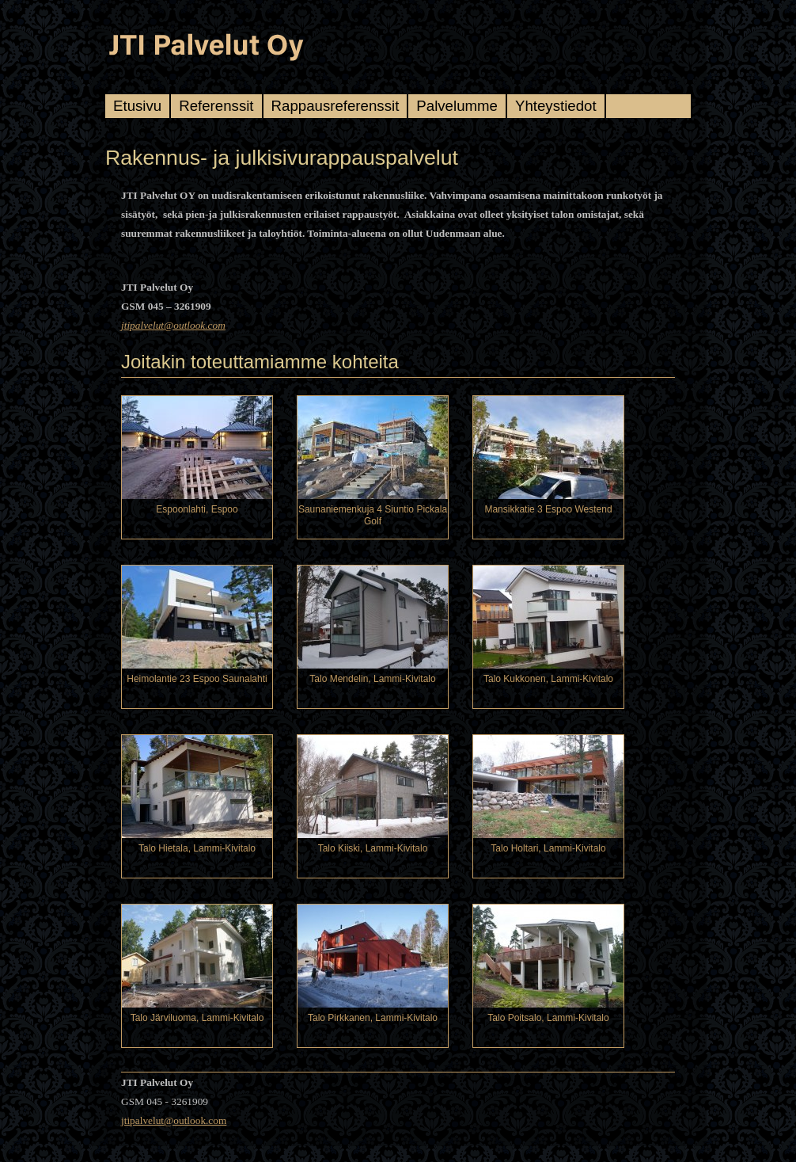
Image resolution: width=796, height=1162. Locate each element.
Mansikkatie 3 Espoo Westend (548, 509)
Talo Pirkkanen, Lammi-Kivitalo (373, 1017)
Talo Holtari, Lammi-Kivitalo (548, 848)
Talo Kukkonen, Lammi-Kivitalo (548, 678)
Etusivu (137, 105)
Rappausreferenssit (335, 105)
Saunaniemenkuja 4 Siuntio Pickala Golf (372, 515)
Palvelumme (457, 105)
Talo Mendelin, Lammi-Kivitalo (372, 678)
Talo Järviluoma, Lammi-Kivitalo (197, 1017)
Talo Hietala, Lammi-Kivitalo (197, 848)
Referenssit (216, 105)
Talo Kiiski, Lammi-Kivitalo (373, 848)
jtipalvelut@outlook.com (173, 325)
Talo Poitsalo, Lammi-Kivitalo (547, 1017)
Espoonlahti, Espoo (196, 509)
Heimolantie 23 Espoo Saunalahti (197, 678)
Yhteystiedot (556, 105)
